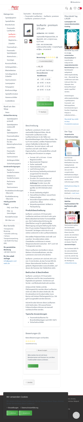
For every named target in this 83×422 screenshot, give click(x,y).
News (7, 112)
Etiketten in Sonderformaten (13, 178)
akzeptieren (25, 413)
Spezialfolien (10, 21)
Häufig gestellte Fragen (10, 205)
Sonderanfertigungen (11, 168)
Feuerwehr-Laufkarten (11, 29)
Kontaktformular (11, 219)
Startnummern (10, 80)
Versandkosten (42, 73)
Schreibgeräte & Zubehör (11, 75)
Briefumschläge (11, 90)
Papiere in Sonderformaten (13, 172)
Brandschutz (10, 25)
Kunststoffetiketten (12, 63)
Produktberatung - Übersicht (11, 199)
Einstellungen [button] (12, 408)
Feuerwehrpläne (13, 47)
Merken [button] (42, 112)
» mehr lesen (75, 193)
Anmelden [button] (33, 372)
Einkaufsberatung (10, 115)
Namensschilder (11, 97)
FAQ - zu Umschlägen (11, 214)
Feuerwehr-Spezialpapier (12, 51)
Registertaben (14, 40)
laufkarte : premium (12, 35)
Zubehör (12, 43)
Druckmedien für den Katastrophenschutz (13, 142)
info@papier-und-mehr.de (10, 264)
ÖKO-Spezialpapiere (12, 132)
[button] (66, 8)
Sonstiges (10, 60)
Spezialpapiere (10, 18)
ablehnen (12, 413)
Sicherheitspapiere (13, 165)
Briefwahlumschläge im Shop (72, 187)
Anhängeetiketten (12, 67)
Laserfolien (11, 148)
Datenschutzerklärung (29, 408)
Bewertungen (41, 356)
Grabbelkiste (10, 101)
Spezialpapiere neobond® (12, 126)
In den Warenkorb (45, 104)
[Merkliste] (75, 8)
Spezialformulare (11, 94)
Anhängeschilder (13, 161)
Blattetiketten (10, 70)
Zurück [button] (29, 388)
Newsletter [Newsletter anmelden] (75, 2)
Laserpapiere (10, 83)
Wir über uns (10, 223)
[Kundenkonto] (70, 8)
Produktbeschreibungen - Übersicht (12, 193)
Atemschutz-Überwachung (13, 56)
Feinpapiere (9, 87)
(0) (52, 57)
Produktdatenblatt (45, 61)
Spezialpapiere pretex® (12, 120)
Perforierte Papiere (11, 184)
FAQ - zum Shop (12, 210)
